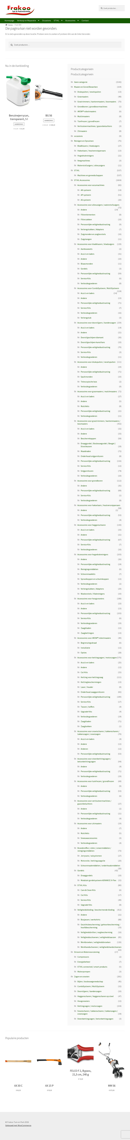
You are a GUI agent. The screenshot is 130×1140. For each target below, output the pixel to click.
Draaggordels (87, 875)
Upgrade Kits (86, 711)
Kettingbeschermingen (91, 682)
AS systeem (86, 200)
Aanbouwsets (86, 249)
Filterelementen (88, 214)
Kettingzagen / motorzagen (89, 1006)
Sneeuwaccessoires (89, 838)
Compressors (83, 957)
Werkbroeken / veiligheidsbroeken (95, 942)
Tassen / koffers (87, 706)
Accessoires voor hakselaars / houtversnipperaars (98, 505)
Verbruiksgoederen (89, 283)
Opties (84, 652)
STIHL (56, 20)
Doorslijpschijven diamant (92, 337)
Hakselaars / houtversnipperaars (91, 150)
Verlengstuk (86, 317)
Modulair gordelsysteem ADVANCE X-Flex (98, 880)
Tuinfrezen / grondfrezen (88, 121)
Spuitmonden (87, 376)
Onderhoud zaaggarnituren (92, 692)
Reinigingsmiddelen (89, 569)
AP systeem (86, 195)
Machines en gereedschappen (90, 175)
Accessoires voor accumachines (90, 185)
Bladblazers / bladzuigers (88, 146)
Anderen (84, 749)
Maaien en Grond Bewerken (86, 87)
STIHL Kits (82, 885)
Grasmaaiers (82, 96)
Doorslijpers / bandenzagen (89, 991)
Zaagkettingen (87, 633)
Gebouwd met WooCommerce (18, 1125)
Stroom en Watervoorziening (87, 952)
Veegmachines (83, 160)
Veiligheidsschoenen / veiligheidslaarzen (98, 937)
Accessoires (70, 20)
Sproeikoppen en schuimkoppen (95, 579)
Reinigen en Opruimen (84, 141)
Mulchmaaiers (83, 116)
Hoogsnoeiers (83, 1001)
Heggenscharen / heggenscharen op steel (95, 996)
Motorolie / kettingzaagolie (93, 860)
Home (10, 25)
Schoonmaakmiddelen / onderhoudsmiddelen (100, 865)
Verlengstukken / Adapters (92, 229)
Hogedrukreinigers (85, 155)
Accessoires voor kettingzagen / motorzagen (97, 657)
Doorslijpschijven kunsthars (93, 342)
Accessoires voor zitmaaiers (89, 823)
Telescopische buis (89, 381)
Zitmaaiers (82, 131)
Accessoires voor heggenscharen (91, 525)
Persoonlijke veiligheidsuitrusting (95, 224)
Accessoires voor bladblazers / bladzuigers (95, 244)
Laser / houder (87, 687)
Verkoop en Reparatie (26, 20)
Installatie (85, 647)
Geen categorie (80, 82)
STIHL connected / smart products (92, 966)
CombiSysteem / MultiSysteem (90, 986)
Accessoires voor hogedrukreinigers (92, 554)
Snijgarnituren (87, 471)
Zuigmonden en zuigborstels (93, 234)
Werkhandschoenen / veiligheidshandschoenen (101, 947)
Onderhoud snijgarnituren (92, 456)
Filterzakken (86, 219)
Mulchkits (85, 406)
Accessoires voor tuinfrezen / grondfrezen (95, 781)
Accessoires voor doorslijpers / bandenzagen (96, 322)
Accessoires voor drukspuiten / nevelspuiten (96, 362)
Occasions (46, 20)
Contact (85, 20)
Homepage (9, 20)
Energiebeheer (83, 961)
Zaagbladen (86, 628)
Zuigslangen (86, 239)
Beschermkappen (88, 438)
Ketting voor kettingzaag (92, 677)
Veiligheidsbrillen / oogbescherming (96, 932)
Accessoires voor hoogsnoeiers (90, 598)
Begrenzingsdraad (89, 643)
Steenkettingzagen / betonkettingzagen (95, 1018)
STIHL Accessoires (82, 180)
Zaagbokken (86, 726)
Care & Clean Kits (88, 890)
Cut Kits (84, 672)
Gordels (84, 268)
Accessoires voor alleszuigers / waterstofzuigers (98, 205)
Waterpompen (83, 971)
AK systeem (86, 190)
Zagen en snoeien (81, 976)
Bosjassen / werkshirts (90, 919)
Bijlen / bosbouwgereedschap (90, 981)
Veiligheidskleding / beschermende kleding (96, 909)
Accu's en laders (87, 254)
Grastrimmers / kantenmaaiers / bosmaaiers (96, 101)
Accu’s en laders (87, 662)
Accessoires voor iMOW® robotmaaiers (94, 638)
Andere (84, 209)
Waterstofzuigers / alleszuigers (91, 165)
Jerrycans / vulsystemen (91, 855)
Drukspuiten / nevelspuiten (89, 92)
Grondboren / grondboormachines (92, 106)
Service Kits (86, 278)
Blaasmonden (87, 263)
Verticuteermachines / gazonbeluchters (94, 126)
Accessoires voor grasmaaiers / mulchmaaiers (97, 391)
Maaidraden (86, 451)
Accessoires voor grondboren (90, 480)
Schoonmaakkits (88, 574)
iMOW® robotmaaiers (86, 111)
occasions (78, 136)
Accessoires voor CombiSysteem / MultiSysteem (98, 288)
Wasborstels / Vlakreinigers (93, 593)
